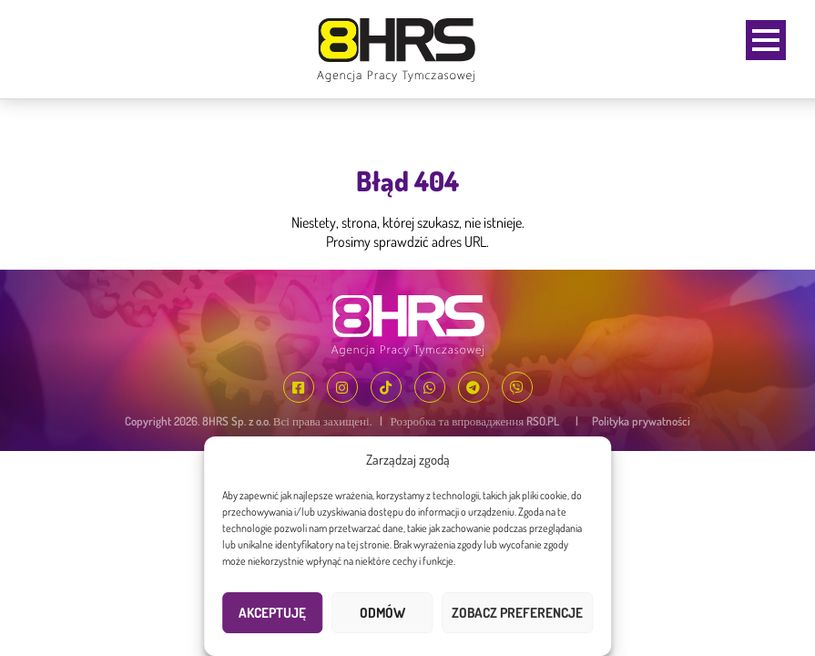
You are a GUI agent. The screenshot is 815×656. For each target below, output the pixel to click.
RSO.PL (542, 421)
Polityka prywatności (641, 421)
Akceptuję (272, 612)
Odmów (382, 612)
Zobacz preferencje (517, 612)
